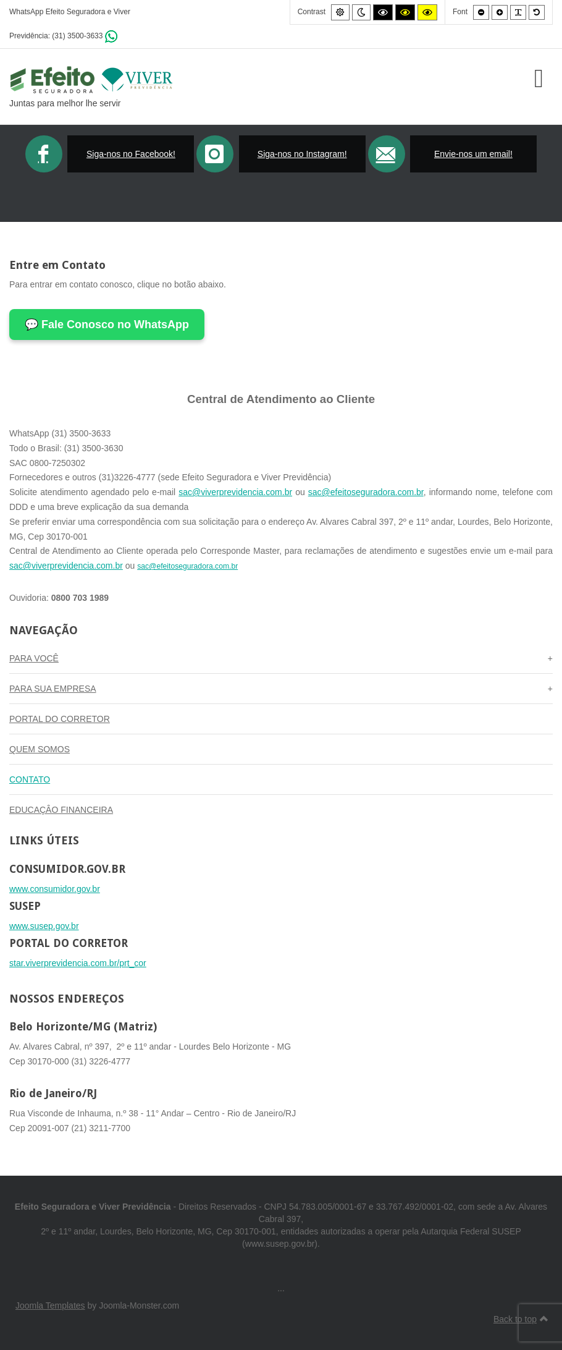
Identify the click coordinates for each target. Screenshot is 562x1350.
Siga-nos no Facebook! (130, 154)
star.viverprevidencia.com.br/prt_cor (77, 963)
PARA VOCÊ (34, 658)
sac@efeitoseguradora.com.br (366, 492)
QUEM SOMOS (39, 749)
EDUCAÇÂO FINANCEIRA (61, 810)
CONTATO (29, 779)
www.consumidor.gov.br (54, 889)
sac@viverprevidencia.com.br (235, 492)
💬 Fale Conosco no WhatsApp (107, 324)
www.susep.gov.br (44, 926)
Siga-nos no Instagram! (302, 154)
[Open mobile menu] (539, 78)
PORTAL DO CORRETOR (59, 719)
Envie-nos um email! (473, 154)
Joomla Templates (50, 1305)
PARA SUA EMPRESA (52, 689)
